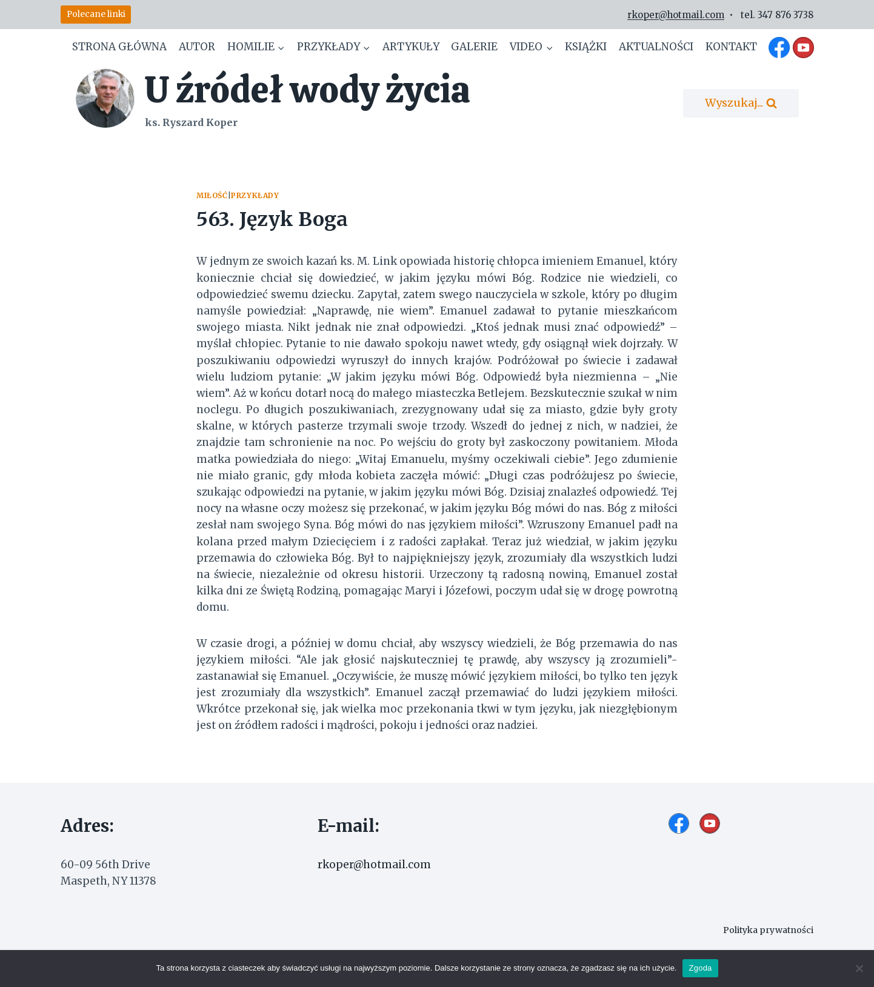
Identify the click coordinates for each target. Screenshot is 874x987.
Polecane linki (96, 14)
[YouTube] (803, 47)
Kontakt (731, 46)
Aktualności (656, 46)
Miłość (212, 195)
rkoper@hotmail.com (675, 15)
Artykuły (410, 46)
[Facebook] (779, 47)
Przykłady (255, 195)
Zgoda (700, 967)
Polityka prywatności (766, 930)
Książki (586, 46)
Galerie (474, 46)
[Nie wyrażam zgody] (859, 968)
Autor (197, 46)
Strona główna (119, 46)
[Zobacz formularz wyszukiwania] (741, 103)
